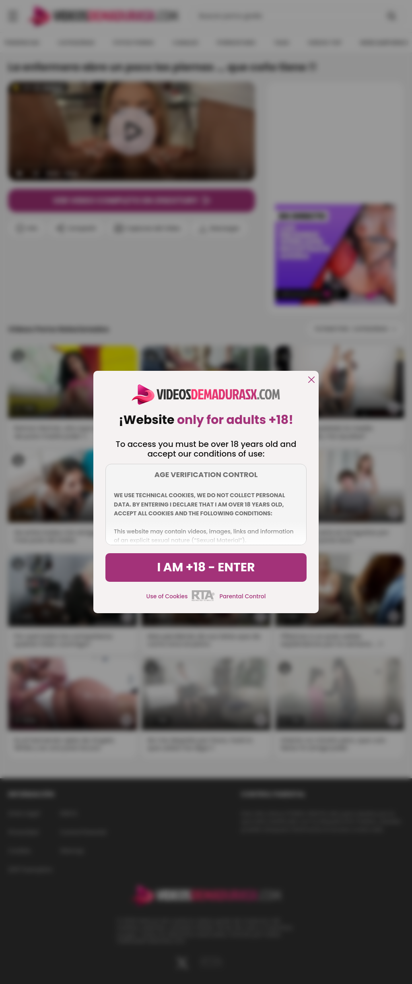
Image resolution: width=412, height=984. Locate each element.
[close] (311, 380)
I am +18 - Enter (206, 567)
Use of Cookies (167, 596)
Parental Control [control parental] (242, 596)
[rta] (203, 600)
